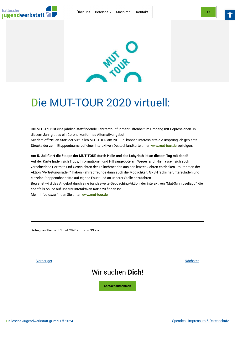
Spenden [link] (179, 321)
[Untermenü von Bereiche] (103, 12)
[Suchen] (208, 12)
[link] (230, 15)
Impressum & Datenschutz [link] (208, 321)
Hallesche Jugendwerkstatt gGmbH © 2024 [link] (39, 321)
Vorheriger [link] (44, 261)
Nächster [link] (192, 261)
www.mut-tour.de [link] (163, 146)
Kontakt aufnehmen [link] (117, 286)
